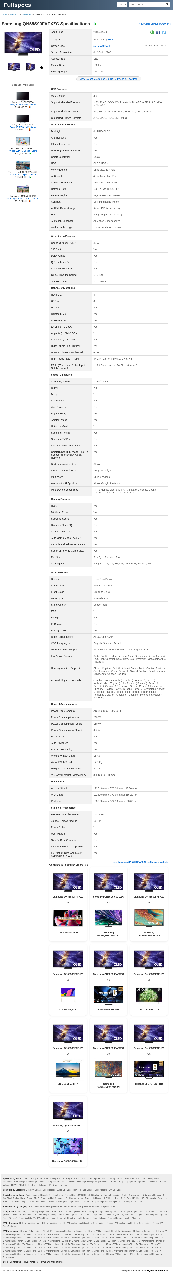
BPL (61, 1211)
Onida (131, 1211)
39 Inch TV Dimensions (48, 1251)
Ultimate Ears (29, 1178)
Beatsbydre (152, 1182)
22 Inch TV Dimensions (48, 1244)
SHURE (140, 1198)
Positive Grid (108, 1178)
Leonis (119, 1218)
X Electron (71, 1218)
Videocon (106, 1211)
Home (5, 14)
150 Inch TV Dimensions (26, 1241)
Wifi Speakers (115, 1190)
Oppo (43, 1198)
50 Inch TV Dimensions (93, 1251)
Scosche (119, 1178)
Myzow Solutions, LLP (158, 1270)
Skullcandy (42, 1185)
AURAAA (13, 1218)
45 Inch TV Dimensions (93, 1254)
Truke (129, 1198)
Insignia (149, 1215)
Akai (134, 1218)
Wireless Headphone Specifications (99, 1206)
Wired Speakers (64, 1190)
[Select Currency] (122, 4)
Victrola (156, 1178)
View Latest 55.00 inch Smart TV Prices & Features (108, 78)
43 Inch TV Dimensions (116, 1247)
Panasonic (90, 1198)
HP (37, 1201)
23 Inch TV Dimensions (138, 1247)
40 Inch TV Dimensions (120, 1231)
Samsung (26, 14)
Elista (48, 1182)
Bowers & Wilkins (104, 1198)
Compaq (40, 1182)
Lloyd (90, 1211)
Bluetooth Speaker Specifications (40, 1190)
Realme (16, 1198)
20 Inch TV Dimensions (138, 1251)
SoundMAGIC (78, 1195)
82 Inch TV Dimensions (140, 1234)
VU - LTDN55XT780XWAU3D (22, 172)
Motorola (27, 1215)
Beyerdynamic (135, 1195)
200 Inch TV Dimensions (30, 1231)
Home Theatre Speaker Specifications (90, 1190)
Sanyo (94, 1215)
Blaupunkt (7, 1182)
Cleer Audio (151, 1198)
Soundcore (129, 1178)
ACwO (22, 1185)
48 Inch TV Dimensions (116, 1251)
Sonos (39, 1178)
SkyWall (33, 1218)
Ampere (91, 1178)
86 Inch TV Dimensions (117, 1234)
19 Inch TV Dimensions (71, 1254)
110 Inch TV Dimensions (117, 1254)
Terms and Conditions (51, 1262)
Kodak (69, 1215)
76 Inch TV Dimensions (49, 1241)
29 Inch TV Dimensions (48, 1247)
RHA (123, 1198)
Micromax (69, 1211)
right (41, 67)
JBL (144, 1178)
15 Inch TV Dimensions (71, 1247)
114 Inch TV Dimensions (119, 1241)
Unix (55, 1185)
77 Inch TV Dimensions (94, 1234)
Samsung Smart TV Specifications (23, 198)
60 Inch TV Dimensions (98, 1231)
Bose (138, 1178)
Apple (142, 1182)
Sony (52, 1178)
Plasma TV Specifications (118, 1223)
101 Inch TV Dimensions (95, 1241)
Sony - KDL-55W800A (23, 102)
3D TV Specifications (72, 1223)
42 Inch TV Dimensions (116, 1244)
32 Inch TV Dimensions (143, 1231)
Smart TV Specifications (94, 1223)
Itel (132, 1215)
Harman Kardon (76, 1198)
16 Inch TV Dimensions (48, 1234)
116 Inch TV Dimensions (143, 1241)
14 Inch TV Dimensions (71, 1251)
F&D (150, 1178)
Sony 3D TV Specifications (23, 104)
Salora (124, 1211)
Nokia (50, 1198)
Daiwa (108, 1215)
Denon (107, 1195)
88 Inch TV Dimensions (25, 1254)
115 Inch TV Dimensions (141, 1238)
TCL (120, 1182)
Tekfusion (116, 1195)
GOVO (14, 1185)
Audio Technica (33, 1195)
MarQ (36, 1198)
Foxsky (88, 1182)
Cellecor (71, 1182)
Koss (165, 1195)
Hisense (135, 1182)
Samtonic (86, 1218)
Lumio (140, 1218)
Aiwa (64, 1182)
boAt (95, 1182)
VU (47, 1211)
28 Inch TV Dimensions (25, 1251)
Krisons (80, 1182)
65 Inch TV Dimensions (75, 1231)
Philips (126, 1182)
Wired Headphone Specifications (67, 1206)
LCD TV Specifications (51, 1223)
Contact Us (15, 1262)
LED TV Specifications (29, 1223)
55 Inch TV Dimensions (155, 45)
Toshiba (54, 1211)
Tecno (29, 1198)
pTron (33, 1185)
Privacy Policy (30, 1262)
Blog (5, 1262)
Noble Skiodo (141, 1211)
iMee (53, 1218)
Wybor (116, 1215)
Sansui (97, 1211)
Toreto (113, 1182)
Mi (50, 1185)
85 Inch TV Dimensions (25, 1234)
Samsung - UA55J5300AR (23, 196)
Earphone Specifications (40, 1206)
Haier (77, 1211)
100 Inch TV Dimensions (72, 1234)
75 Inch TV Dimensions (25, 1244)
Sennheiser (29, 1182)
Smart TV (14, 14)
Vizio (84, 1178)
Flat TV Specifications (141, 1223)
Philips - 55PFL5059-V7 (22, 148)
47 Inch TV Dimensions (138, 1244)
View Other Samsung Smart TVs (155, 24)
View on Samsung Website (140, 862)
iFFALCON (78, 1215)
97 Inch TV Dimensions (140, 1254)
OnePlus (7, 1198)
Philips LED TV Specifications (22, 151)
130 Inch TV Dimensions (117, 1238)
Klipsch (157, 1195)
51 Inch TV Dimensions (93, 1247)
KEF (98, 1178)
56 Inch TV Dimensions (48, 1238)
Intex (84, 1211)
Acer (5, 1218)
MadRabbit (104, 1182)
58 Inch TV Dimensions (93, 1238)
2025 (110, 39)
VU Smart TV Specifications (22, 174)
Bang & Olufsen (73, 1178)
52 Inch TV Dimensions (25, 1238)
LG (27, 1185)
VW (79, 1218)
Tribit (46, 1178)
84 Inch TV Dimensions (48, 1254)
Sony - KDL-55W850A (23, 124)
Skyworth (125, 1215)
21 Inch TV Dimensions (25, 1247)
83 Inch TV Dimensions (71, 1238)
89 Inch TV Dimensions (72, 1241)
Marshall (60, 1178)
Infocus (115, 1211)
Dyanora (56, 1182)
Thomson (17, 1215)
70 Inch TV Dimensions (53, 1231)
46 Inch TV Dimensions (93, 1244)
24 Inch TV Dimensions (71, 1244)
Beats (124, 1195)
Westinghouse (160, 1215)
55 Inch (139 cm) (101, 46)
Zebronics (18, 1182)
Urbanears (148, 1195)
